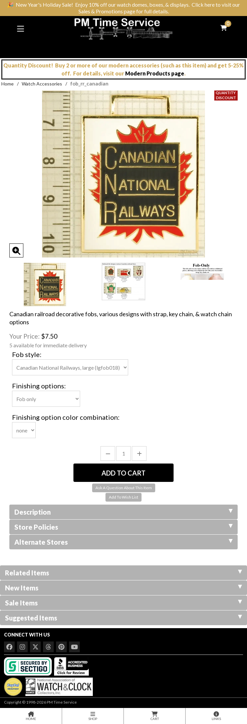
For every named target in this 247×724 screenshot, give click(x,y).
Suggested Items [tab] (123, 618)
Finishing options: (39, 386)
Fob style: (26, 354)
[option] (44, 284)
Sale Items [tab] (123, 603)
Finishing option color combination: (65, 417)
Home (7, 83)
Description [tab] (123, 512)
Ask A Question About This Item (123, 487)
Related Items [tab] (123, 573)
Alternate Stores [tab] (123, 542)
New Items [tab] (123, 588)
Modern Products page (154, 73)
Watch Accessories (42, 83)
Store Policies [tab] (123, 527)
